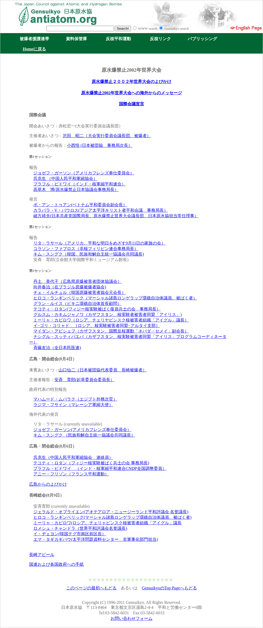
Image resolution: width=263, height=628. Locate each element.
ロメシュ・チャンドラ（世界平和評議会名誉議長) (80, 528)
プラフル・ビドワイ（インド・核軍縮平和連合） (79, 184)
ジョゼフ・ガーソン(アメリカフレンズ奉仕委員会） (82, 429)
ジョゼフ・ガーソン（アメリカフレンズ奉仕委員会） (83, 173)
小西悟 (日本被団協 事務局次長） (99, 145)
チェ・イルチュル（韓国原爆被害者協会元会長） (79, 292)
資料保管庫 (76, 39)
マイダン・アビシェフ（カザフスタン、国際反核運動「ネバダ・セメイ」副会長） (111, 331)
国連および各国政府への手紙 (56, 564)
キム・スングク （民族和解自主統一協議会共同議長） (84, 435)
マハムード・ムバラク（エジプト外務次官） (75, 399)
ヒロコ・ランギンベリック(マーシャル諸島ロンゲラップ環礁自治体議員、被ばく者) (112, 517)
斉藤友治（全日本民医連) (57, 347)
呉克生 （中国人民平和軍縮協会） (65, 178)
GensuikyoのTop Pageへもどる (169, 588)
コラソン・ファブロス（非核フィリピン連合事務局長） (85, 248)
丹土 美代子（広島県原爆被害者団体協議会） (77, 281)
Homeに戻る (34, 49)
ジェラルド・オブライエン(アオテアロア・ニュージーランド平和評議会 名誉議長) (110, 512)
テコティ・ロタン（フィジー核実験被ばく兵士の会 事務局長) (91, 463)
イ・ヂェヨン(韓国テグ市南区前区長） (69, 534)
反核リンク (160, 39)
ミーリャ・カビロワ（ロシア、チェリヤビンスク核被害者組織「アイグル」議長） (111, 320)
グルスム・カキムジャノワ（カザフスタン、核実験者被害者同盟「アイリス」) (107, 314)
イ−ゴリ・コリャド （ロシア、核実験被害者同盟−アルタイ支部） (96, 325)
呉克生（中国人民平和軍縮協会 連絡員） (73, 457)
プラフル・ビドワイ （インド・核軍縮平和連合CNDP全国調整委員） (99, 468)
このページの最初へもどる (91, 588)
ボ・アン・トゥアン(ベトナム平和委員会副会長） (80, 205)
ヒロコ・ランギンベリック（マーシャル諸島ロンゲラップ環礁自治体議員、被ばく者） (115, 298)
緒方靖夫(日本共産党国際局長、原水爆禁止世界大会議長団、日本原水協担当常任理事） (115, 216)
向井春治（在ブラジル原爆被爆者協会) (69, 287)
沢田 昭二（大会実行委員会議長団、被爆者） (107, 135)
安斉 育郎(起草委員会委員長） (84, 379)
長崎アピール (41, 554)
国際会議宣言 (131, 104)
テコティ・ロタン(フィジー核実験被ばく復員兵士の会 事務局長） (97, 309)
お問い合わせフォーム (131, 618)
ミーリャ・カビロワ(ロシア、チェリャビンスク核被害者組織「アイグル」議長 (107, 523)
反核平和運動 (118, 39)
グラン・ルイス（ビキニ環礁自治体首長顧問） (77, 303)
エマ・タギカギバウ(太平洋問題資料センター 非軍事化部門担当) (95, 539)
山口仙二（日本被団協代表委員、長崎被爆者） (103, 370)
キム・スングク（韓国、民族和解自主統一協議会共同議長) (88, 254)
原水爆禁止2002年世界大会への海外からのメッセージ (131, 93)
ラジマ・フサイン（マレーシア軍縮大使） (73, 404)
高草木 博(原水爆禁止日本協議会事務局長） (76, 189)
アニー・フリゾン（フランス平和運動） (71, 474)
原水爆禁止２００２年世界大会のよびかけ (131, 81)
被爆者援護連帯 (34, 39)
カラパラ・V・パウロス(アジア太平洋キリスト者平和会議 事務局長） (100, 210)
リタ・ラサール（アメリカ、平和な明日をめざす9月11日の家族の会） (99, 243)
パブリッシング (202, 39)
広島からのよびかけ (48, 484)
